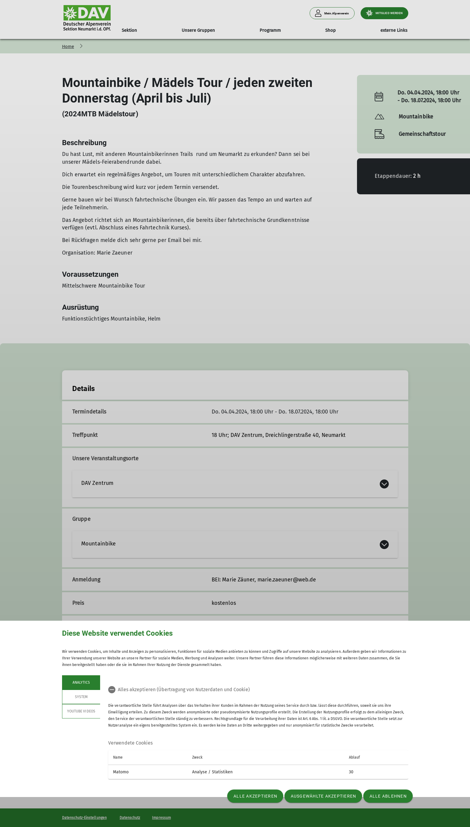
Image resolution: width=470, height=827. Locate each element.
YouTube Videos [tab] (81, 711)
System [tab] (81, 697)
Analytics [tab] (81, 682)
